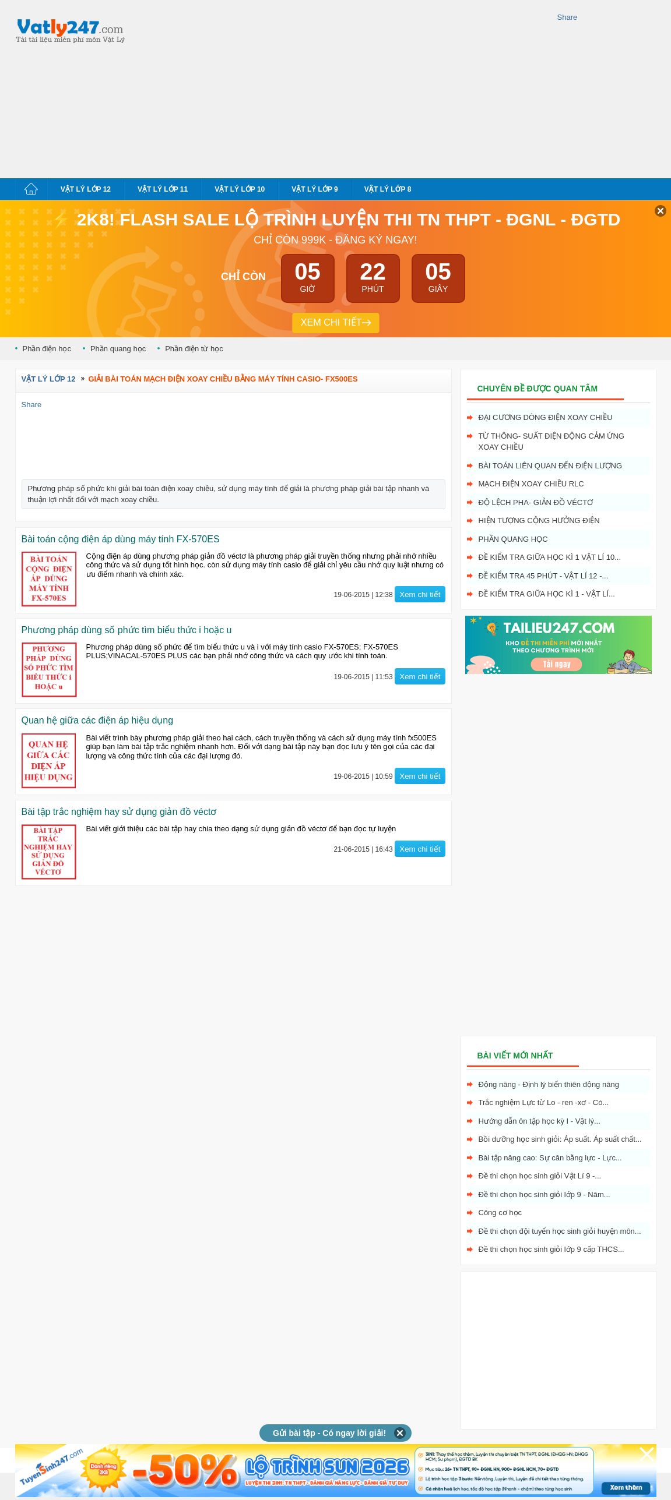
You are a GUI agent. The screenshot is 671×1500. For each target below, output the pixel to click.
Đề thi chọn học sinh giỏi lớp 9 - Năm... (544, 1194)
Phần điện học (47, 348)
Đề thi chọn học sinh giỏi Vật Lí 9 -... (540, 1175)
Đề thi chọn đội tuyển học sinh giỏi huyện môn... (560, 1231)
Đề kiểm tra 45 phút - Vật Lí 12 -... (544, 575)
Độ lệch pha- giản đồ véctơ (536, 502)
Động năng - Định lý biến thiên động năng (549, 1084)
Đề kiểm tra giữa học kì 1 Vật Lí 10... (550, 557)
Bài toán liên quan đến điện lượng (551, 465)
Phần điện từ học (194, 348)
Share (567, 17)
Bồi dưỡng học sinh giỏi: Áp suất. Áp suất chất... (560, 1139)
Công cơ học (500, 1212)
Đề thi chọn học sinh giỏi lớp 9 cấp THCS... (551, 1249)
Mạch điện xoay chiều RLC (531, 483)
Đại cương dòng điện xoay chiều (546, 417)
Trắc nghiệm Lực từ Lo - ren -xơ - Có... (544, 1102)
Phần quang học (118, 348)
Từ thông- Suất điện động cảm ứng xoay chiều (551, 442)
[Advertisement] (298, 87)
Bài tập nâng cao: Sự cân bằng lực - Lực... (550, 1157)
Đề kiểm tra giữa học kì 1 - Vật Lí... (547, 594)
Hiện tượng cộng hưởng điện (539, 520)
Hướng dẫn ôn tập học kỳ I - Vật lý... (539, 1121)
